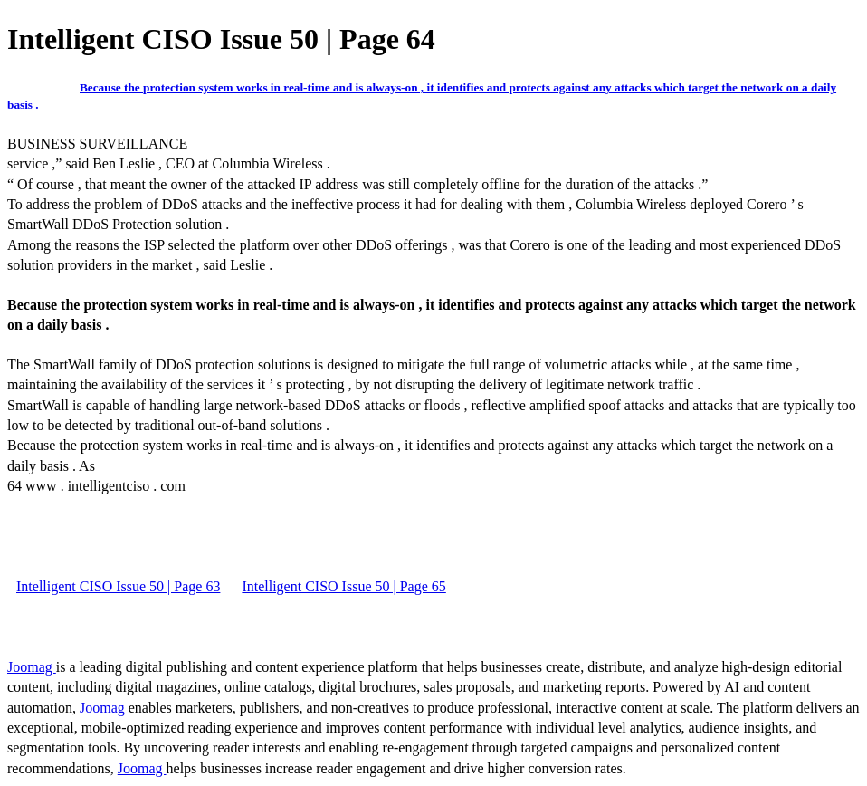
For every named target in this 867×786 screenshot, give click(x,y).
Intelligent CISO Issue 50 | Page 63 (118, 586)
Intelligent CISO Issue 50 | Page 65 (343, 586)
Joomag (31, 667)
